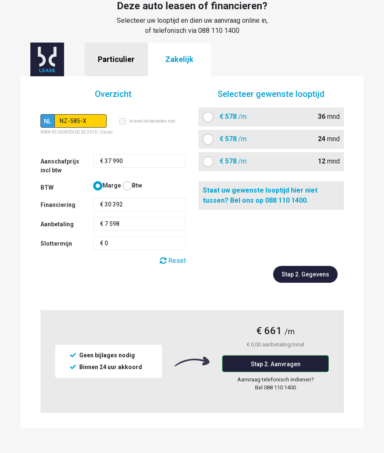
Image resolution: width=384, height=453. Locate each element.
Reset (173, 261)
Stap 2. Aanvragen (276, 364)
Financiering (57, 204)
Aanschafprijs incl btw (59, 166)
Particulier (116, 59)
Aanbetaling (57, 224)
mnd (276, 117)
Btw (137, 185)
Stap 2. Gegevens (305, 274)
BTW (47, 187)
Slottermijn (56, 243)
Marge (111, 185)
